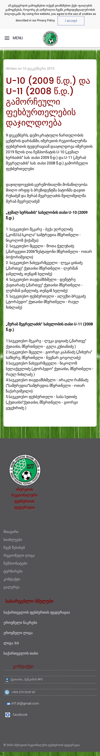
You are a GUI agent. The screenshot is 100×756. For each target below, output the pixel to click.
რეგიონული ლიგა (19, 555)
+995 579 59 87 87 (23, 692)
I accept (71, 21)
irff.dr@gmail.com (25, 703)
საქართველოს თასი (20, 653)
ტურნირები (13, 571)
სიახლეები (12, 540)
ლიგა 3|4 (11, 643)
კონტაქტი (11, 579)
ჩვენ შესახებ (14, 547)
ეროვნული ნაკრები (20, 623)
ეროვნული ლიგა (18, 633)
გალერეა (11, 587)
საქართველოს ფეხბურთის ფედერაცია (36, 612)
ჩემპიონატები (15, 563)
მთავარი (10, 532)
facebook (20, 715)
